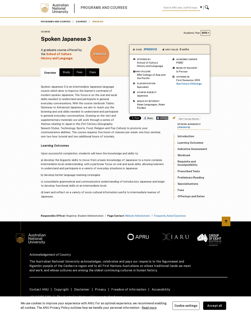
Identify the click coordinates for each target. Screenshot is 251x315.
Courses (81, 21)
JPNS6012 (97, 21)
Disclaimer (82, 289)
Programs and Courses (104, 8)
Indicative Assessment (192, 149)
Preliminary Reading (191, 177)
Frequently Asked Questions (170, 215)
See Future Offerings (189, 83)
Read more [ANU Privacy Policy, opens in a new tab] (149, 307)
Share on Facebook (148, 118)
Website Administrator (137, 215)
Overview (50, 72)
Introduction (186, 136)
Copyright (61, 289)
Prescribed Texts (189, 171)
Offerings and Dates (191, 196)
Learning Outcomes (190, 142)
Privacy (100, 289)
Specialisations (188, 183)
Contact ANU (39, 289)
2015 (205, 33)
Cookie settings (185, 305)
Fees (79, 72)
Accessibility (161, 289)
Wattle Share (162, 118)
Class (92, 72)
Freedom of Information (128, 289)
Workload (184, 155)
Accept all (214, 305)
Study (66, 72)
